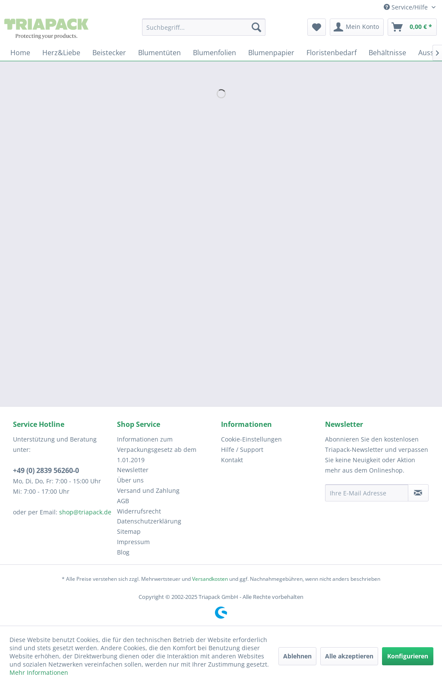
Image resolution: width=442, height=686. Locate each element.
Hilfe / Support (242, 449)
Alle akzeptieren (349, 656)
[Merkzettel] (316, 27)
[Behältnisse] (387, 52)
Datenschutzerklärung (149, 521)
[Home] (20, 52)
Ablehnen (297, 656)
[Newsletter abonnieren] (418, 492)
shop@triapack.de (85, 512)
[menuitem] (204, 27)
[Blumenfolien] (214, 52)
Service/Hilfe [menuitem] (406, 7)
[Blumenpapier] (271, 52)
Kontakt (232, 460)
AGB (123, 501)
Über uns (130, 480)
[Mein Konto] (357, 27)
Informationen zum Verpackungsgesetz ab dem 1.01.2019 (156, 449)
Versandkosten (210, 579)
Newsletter (132, 470)
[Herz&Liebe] (61, 52)
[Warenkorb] (412, 27)
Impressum (133, 542)
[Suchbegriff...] (204, 27)
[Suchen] (256, 27)
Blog (123, 552)
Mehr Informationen (38, 672)
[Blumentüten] (159, 52)
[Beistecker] (109, 52)
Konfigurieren (407, 656)
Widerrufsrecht (139, 511)
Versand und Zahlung (148, 490)
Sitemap (129, 531)
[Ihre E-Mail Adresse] (366, 492)
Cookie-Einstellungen (251, 439)
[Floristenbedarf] (331, 52)
